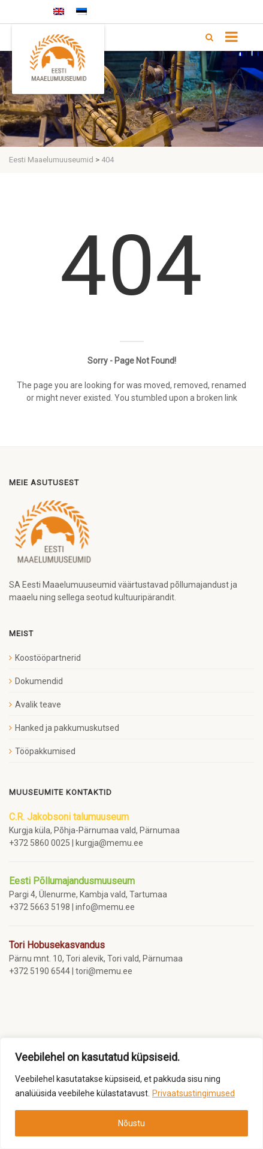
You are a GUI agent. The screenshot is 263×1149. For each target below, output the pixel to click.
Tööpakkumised (45, 751)
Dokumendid (39, 681)
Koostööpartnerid (48, 658)
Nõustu (131, 1123)
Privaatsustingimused (193, 1093)
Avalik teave (38, 704)
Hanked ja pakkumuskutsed (67, 728)
